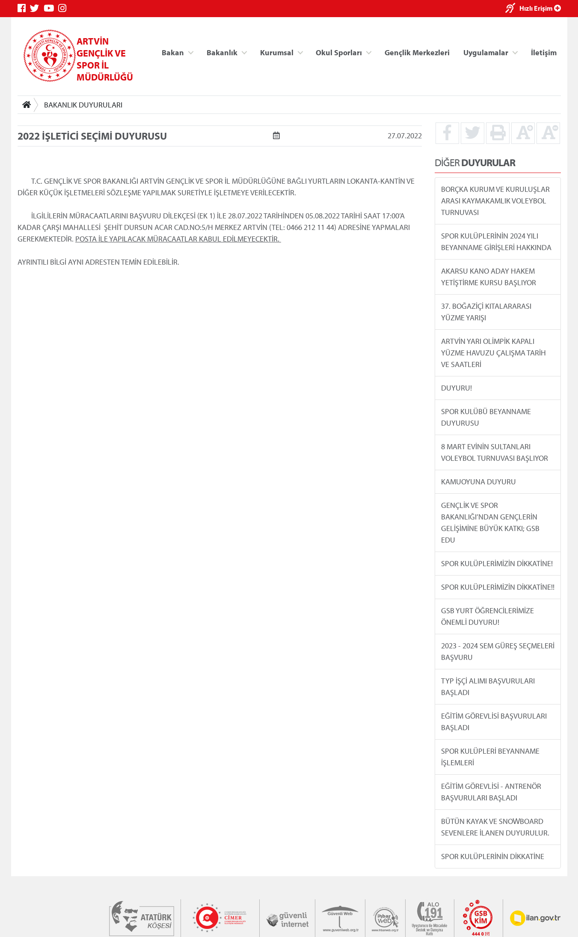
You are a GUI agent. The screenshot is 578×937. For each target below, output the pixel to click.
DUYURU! (456, 388)
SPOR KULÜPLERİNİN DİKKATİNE (492, 856)
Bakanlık (222, 52)
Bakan (173, 52)
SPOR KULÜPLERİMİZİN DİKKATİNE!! (497, 587)
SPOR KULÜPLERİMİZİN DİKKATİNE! (496, 563)
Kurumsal (276, 52)
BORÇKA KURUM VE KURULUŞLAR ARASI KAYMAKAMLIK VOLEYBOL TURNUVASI (495, 200)
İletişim (544, 52)
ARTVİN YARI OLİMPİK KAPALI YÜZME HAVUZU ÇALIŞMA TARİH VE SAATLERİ (493, 352)
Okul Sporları (339, 52)
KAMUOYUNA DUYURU (478, 481)
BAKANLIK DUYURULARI (83, 105)
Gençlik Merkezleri (416, 52)
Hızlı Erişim (540, 8)
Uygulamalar (485, 52)
